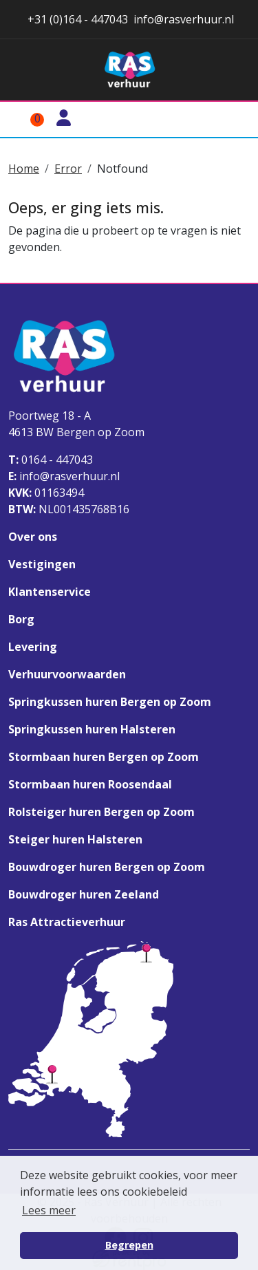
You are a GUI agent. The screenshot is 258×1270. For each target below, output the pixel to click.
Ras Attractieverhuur (66, 921)
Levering (32, 646)
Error (68, 168)
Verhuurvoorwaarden (67, 674)
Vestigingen (42, 564)
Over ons (32, 536)
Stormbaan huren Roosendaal (90, 784)
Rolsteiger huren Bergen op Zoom (101, 811)
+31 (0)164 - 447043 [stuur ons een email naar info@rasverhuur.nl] (76, 19)
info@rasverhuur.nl (64, 476)
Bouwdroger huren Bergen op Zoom (106, 866)
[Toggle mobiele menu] (233, 119)
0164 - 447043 (50, 459)
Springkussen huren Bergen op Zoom (109, 701)
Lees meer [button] (49, 1210)
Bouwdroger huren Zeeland (83, 894)
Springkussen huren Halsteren (91, 729)
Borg (21, 619)
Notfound (122, 168)
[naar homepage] (129, 69)
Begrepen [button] (129, 1244)
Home (23, 168)
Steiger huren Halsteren (75, 839)
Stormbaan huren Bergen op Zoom (103, 756)
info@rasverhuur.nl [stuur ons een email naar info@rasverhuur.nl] (183, 19)
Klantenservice (49, 591)
